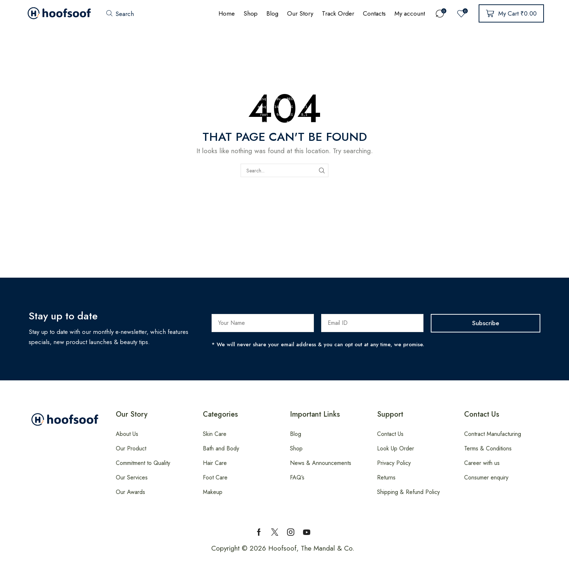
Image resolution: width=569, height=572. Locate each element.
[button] (120, 14)
